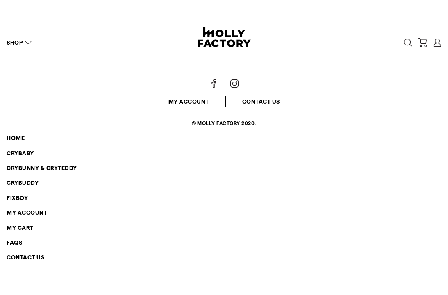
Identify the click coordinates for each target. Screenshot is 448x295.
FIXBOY (17, 198)
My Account (188, 101)
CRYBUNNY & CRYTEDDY (42, 168)
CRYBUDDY (23, 182)
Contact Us (261, 101)
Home (16, 138)
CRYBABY (20, 153)
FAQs (14, 242)
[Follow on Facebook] (214, 83)
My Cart (20, 228)
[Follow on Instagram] (234, 83)
